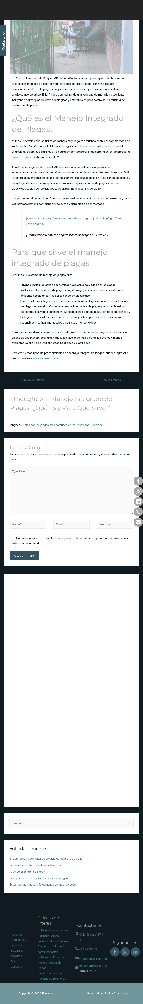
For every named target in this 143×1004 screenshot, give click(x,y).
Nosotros (17, 934)
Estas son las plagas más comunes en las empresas (42, 884)
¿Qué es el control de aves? (27, 871)
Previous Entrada (31, 380)
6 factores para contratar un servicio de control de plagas (45, 858)
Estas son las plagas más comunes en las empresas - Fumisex (63, 425)
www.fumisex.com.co (46, 358)
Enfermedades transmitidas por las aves (35, 865)
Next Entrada (114, 380)
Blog (13, 961)
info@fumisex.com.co (93, 959)
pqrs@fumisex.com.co (93, 965)
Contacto (16, 966)
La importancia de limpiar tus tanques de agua (38, 878)
